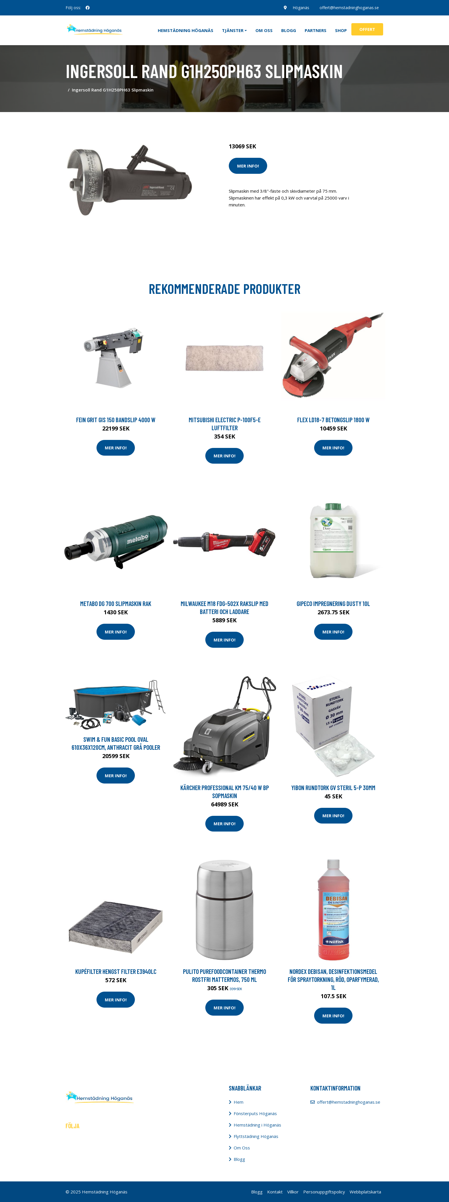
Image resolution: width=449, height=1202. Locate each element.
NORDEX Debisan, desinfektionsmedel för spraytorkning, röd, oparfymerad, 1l (333, 979)
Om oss (264, 30)
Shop (341, 30)
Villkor (293, 1192)
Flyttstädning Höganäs (256, 1136)
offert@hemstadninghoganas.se (349, 7)
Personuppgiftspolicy (324, 1192)
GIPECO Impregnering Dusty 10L (333, 603)
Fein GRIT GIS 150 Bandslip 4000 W (115, 419)
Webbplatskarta (365, 1192)
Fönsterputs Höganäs (255, 1113)
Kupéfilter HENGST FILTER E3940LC (115, 971)
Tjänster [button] (232, 30)
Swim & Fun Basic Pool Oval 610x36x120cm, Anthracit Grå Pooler (116, 743)
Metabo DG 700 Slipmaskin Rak (115, 603)
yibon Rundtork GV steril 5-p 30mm (333, 787)
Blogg (288, 30)
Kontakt (275, 1192)
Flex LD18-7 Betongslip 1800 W (333, 419)
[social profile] (87, 7)
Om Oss (242, 1148)
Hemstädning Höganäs (185, 30)
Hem (238, 1102)
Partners (315, 30)
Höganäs (301, 7)
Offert (367, 29)
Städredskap (267, 122)
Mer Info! (248, 166)
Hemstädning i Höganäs (257, 1125)
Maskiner (291, 122)
